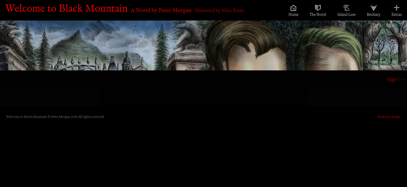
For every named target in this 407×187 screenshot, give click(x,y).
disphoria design (389, 117)
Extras (396, 14)
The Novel (318, 14)
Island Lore (346, 14)
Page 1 (396, 79)
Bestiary (373, 14)
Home (293, 14)
